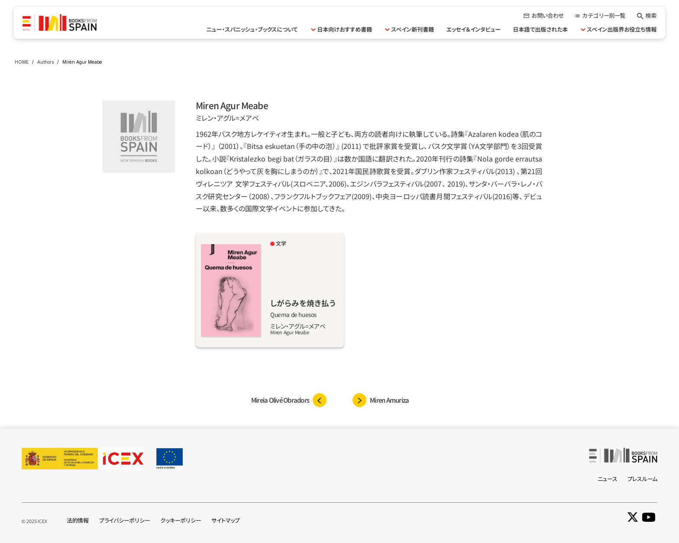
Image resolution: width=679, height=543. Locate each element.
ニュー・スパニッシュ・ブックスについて (252, 29)
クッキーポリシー (180, 520)
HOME (22, 62)
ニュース (608, 479)
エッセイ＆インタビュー (473, 29)
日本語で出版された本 (540, 29)
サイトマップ (225, 520)
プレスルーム (642, 479)
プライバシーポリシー (124, 520)
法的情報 (78, 520)
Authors (45, 62)
